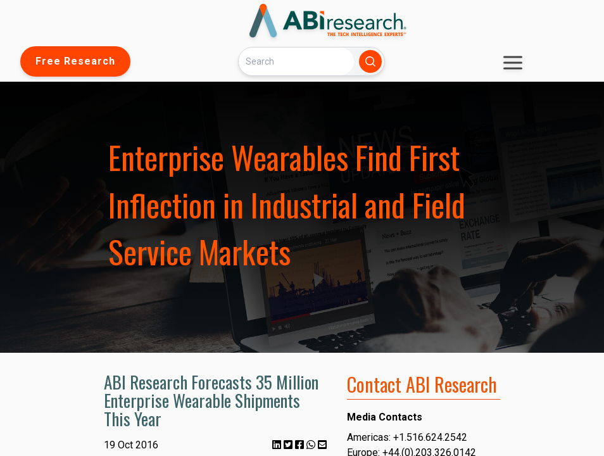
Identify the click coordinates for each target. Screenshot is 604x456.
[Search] (296, 61)
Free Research (75, 61)
